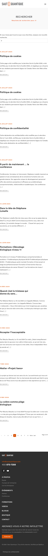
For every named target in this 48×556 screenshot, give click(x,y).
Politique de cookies (10, 56)
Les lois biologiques (8, 485)
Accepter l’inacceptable (12, 332)
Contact (5, 519)
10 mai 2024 (5, 328)
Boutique (6, 515)
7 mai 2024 (4, 364)
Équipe (4, 480)
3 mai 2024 (4, 397)
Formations (7, 502)
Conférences (6, 496)
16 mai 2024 (5, 286)
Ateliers (4, 493)
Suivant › (31, 436)
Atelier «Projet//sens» (11, 368)
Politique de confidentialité (14, 128)
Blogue (5, 511)
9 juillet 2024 (6, 51)
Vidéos (5, 506)
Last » (34, 436)
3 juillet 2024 (6, 160)
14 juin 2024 (5, 204)
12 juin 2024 (5, 242)
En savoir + (4, 74)
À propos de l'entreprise (9, 483)
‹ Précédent (1, 436)
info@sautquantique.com (11, 461)
